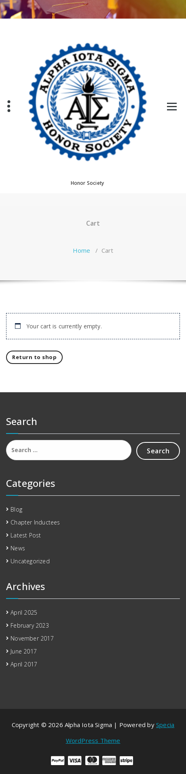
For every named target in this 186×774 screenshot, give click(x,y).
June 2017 (24, 651)
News (18, 548)
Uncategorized (30, 561)
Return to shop (34, 357)
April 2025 (24, 612)
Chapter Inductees (35, 522)
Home (82, 250)
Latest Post (26, 535)
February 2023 (30, 625)
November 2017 (32, 638)
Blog (16, 509)
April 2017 (24, 664)
